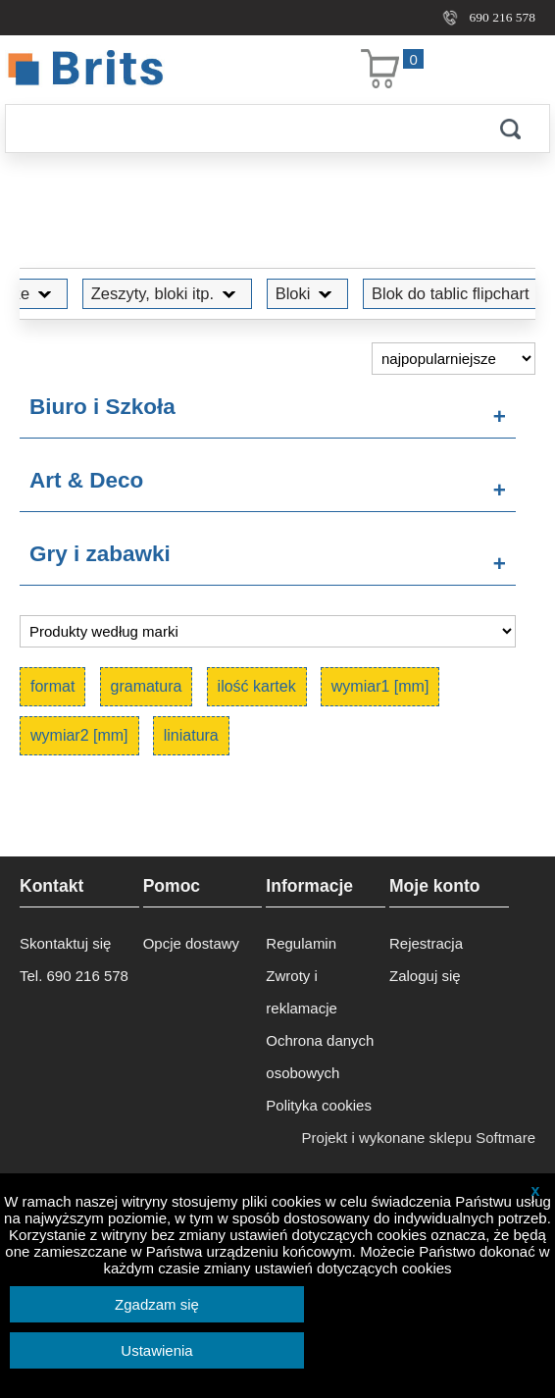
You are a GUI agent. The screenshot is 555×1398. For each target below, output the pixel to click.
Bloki (285, 293)
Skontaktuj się (65, 943)
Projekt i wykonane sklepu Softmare (418, 1137)
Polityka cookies (319, 1105)
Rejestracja (426, 943)
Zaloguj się (425, 975)
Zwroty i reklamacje (301, 991)
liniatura (191, 735)
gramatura (146, 686)
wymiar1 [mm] (380, 686)
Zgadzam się (157, 1304)
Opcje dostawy (191, 943)
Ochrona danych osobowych (320, 1056)
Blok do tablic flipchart (428, 293)
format (52, 686)
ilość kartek (257, 686)
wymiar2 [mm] (79, 735)
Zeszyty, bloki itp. (145, 293)
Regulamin (301, 943)
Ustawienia (156, 1350)
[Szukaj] (238, 128)
